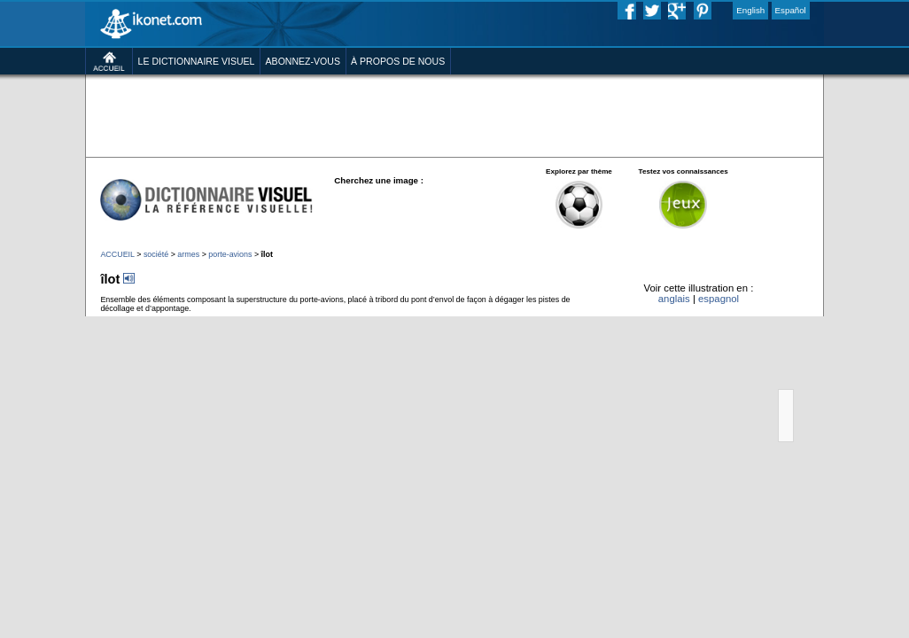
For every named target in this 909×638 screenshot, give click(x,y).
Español (790, 10)
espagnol (718, 298)
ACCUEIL (117, 254)
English (750, 10)
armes (188, 254)
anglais (674, 298)
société (156, 254)
